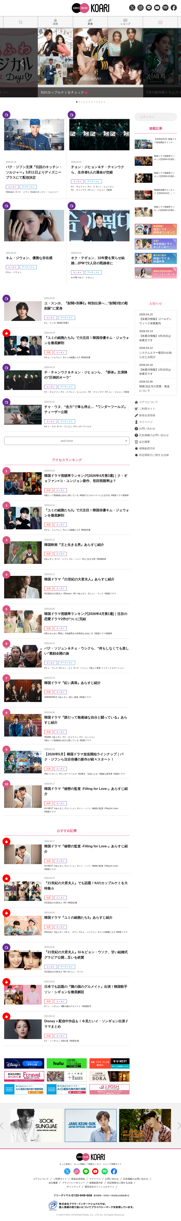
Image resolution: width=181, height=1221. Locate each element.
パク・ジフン (23, 192)
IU (75, 593)
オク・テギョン (86, 277)
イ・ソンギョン (52, 1041)
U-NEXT (49, 808)
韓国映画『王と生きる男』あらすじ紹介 (74, 545)
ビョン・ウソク (96, 593)
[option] (36, 1125)
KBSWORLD (51, 697)
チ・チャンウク (79, 190)
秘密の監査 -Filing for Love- (105, 808)
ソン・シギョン (52, 1006)
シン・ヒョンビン (105, 186)
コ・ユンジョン (88, 737)
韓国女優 (73, 903)
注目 (48, 352)
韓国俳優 (86, 357)
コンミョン (71, 808)
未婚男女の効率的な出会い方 (79, 633)
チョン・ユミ (66, 668)
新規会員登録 (145, 415)
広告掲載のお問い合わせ (152, 435)
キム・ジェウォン (53, 357)
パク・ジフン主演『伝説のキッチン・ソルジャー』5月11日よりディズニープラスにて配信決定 (34, 172)
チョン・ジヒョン (97, 190)
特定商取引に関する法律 (152, 455)
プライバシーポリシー (73, 1183)
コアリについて (146, 402)
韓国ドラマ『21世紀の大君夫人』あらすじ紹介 (79, 579)
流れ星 (65, 1041)
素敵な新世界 (106, 774)
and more (67, 440)
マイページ (144, 422)
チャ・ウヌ (50, 426)
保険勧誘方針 (145, 448)
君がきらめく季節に (54, 633)
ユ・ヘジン (76, 559)
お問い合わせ (145, 428)
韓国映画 (102, 559)
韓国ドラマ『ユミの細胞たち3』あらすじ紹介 (78, 917)
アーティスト (28, 187)
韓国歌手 (87, 1006)
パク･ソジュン (81, 668)
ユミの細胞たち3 (72, 357)
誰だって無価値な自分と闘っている (62, 495)
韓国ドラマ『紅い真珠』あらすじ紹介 (72, 683)
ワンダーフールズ (83, 426)
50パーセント (51, 774)
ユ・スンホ (50, 323)
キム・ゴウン (72, 932)
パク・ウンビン (65, 426)
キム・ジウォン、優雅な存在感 (29, 258)
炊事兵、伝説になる (88, 774)
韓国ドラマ (111, 593)
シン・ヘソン (84, 808)
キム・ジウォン (14, 272)
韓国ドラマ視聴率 (120, 495)
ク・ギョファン (79, 186)
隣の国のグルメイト (71, 1006)
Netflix (48, 737)
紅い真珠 (74, 697)
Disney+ (11, 192)
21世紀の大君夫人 (53, 593)
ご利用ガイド (145, 408)
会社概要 (142, 442)
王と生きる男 (89, 559)
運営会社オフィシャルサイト (99, 1187)
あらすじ (49, 559)
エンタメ (12, 187)
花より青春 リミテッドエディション (107, 668)
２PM (74, 277)
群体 (110, 190)
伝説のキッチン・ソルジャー (44, 192)
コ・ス (92, 186)
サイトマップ (73, 1187)
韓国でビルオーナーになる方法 (95, 495)
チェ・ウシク (51, 668)
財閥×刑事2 (63, 323)
